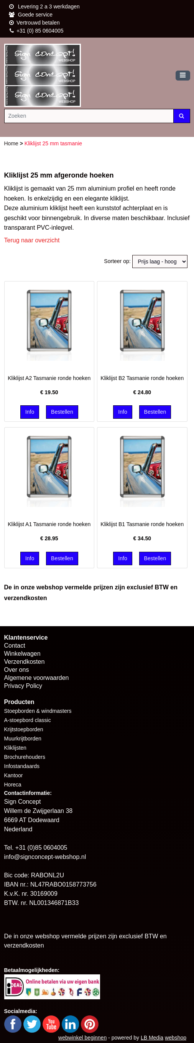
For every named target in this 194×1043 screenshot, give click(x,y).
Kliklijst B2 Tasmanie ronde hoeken (142, 378)
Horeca (12, 784)
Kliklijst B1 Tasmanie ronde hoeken (142, 524)
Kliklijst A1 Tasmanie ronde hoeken (49, 524)
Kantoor (13, 775)
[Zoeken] (89, 116)
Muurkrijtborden (22, 738)
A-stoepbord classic (27, 720)
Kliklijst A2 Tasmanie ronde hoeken (49, 378)
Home (12, 143)
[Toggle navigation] (183, 76)
